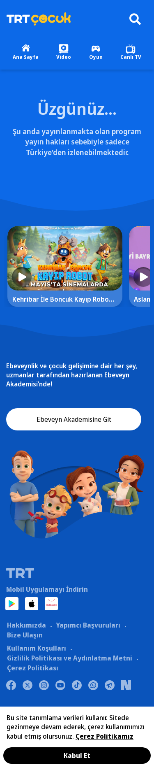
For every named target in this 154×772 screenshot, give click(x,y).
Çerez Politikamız (104, 736)
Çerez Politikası (32, 667)
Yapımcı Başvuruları (88, 625)
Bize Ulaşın (25, 634)
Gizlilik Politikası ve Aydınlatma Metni (69, 658)
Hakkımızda (26, 625)
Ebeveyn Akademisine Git (74, 419)
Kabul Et (77, 755)
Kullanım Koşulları (36, 648)
